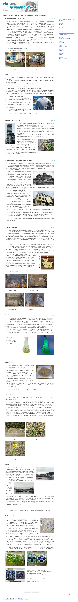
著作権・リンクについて (13, 598)
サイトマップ (20, 598)
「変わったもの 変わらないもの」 (66, 29)
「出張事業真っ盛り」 (63, 46)
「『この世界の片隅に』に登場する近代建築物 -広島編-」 (66, 33)
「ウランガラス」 (62, 42)
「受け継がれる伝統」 (63, 58)
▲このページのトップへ (69, 594)
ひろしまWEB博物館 (6, 598)
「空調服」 (61, 24)
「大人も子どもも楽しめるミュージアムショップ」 (66, 20)
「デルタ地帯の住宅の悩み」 (64, 38)
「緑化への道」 (62, 50)
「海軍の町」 (61, 54)
